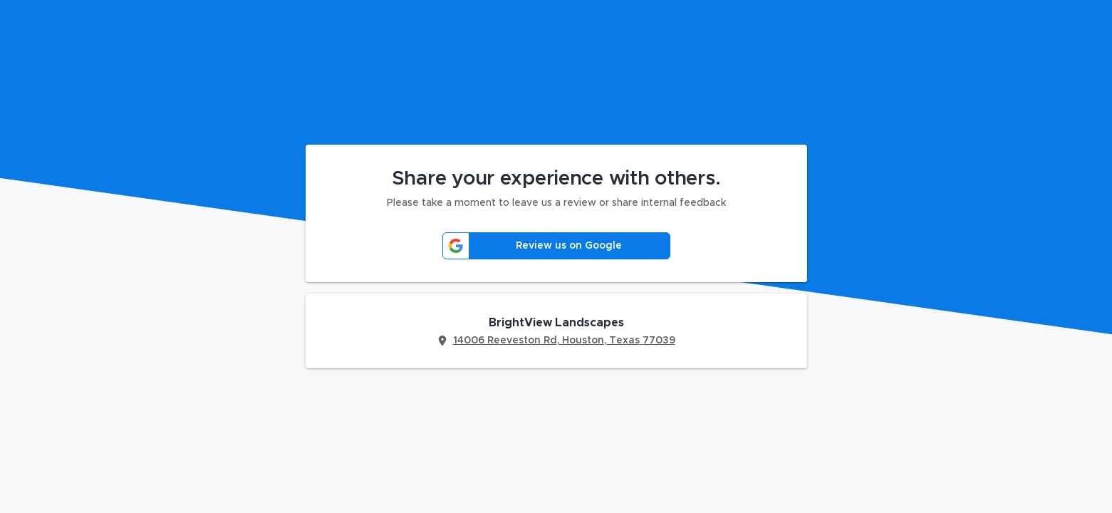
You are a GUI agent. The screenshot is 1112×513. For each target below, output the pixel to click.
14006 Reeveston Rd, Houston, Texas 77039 (564, 341)
